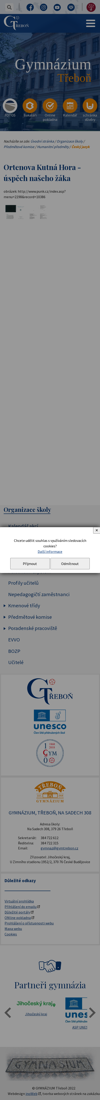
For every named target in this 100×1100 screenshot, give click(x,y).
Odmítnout (70, 563)
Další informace (50, 551)
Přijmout (30, 563)
